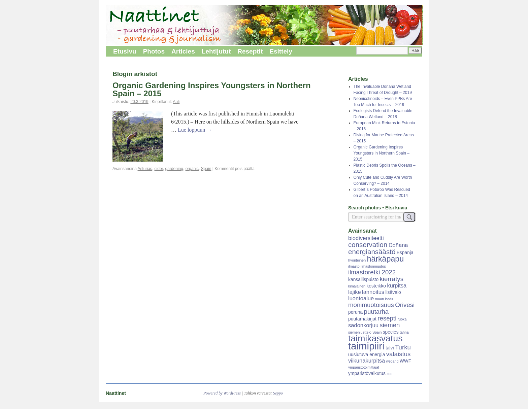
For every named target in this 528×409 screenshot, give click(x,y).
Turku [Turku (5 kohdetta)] (403, 347)
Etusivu (124, 51)
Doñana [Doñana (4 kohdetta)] (398, 245)
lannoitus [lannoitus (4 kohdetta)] (373, 292)
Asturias (145, 168)
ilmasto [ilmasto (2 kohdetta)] (354, 266)
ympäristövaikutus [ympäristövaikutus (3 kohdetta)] (367, 373)
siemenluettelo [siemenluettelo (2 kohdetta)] (359, 332)
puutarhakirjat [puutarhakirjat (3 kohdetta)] (362, 318)
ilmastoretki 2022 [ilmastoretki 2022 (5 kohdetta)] (372, 272)
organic (192, 168)
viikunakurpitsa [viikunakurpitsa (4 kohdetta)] (366, 360)
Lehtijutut (216, 51)
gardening (174, 168)
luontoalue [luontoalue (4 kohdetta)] (361, 298)
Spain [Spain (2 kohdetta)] (377, 332)
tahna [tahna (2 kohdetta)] (404, 332)
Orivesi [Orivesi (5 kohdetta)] (405, 304)
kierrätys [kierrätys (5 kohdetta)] (391, 278)
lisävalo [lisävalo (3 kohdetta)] (393, 292)
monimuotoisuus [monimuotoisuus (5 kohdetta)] (371, 304)
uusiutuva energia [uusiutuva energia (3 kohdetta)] (366, 354)
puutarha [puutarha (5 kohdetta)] (376, 311)
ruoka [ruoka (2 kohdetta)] (402, 319)
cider (159, 168)
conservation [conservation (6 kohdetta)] (367, 244)
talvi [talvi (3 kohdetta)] (390, 347)
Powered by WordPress (222, 393)
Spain (206, 168)
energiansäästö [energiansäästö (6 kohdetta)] (371, 251)
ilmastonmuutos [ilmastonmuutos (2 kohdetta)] (373, 266)
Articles (183, 51)
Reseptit (250, 51)
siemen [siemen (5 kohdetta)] (390, 325)
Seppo (278, 393)
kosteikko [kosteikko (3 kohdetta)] (376, 285)
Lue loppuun (195, 130)
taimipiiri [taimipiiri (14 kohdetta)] (366, 345)
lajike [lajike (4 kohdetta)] (354, 292)
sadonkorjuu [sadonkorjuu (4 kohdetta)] (363, 325)
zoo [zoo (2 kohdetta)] (389, 374)
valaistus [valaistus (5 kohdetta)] (398, 353)
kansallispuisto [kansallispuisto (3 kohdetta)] (363, 279)
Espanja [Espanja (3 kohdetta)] (405, 252)
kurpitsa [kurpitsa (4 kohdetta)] (396, 285)
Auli (176, 101)
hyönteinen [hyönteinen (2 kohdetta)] (357, 260)
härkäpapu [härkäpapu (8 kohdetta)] (385, 258)
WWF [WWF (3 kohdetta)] (405, 361)
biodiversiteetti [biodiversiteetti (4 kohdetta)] (366, 238)
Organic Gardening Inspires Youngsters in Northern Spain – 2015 (211, 89)
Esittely (280, 51)
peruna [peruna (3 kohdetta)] (355, 312)
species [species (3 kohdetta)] (391, 332)
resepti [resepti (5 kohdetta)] (386, 318)
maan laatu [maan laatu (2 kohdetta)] (384, 299)
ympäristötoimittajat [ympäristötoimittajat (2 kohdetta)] (363, 367)
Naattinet (116, 393)
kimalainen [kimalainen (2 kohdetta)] (356, 286)
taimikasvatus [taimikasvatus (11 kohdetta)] (375, 338)
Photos (154, 51)
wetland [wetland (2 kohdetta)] (392, 361)
